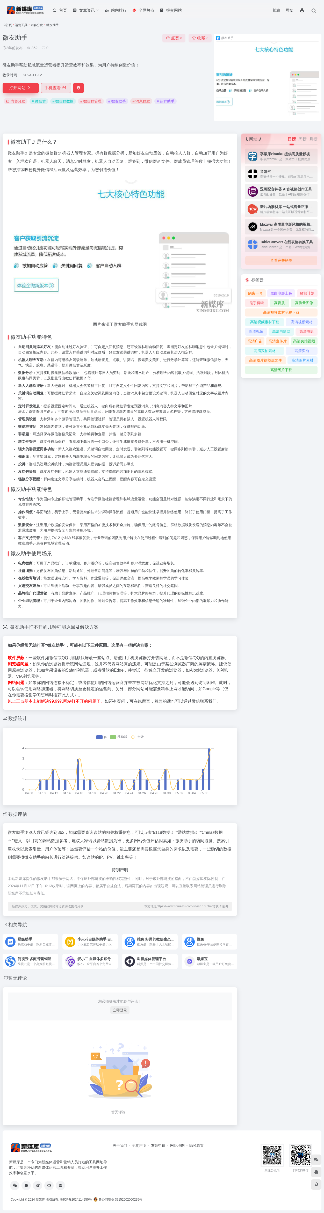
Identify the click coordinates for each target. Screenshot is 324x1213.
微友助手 (21, 142)
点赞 (174, 38)
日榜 (291, 139)
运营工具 (21, 25)
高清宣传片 (278, 341)
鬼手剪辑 (256, 303)
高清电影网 (281, 331)
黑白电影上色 (281, 293)
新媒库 (40, 1199)
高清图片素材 (302, 360)
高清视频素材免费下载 (281, 312)
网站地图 (177, 1145)
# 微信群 (39, 101)
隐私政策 (196, 1145)
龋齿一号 (255, 293)
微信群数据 (67, 373)
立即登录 (120, 1010)
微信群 (51, 153)
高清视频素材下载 (264, 322)
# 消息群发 (141, 101)
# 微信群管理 (91, 101)
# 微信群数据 (63, 101)
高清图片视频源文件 (265, 360)
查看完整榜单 (281, 260)
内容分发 (37, 25)
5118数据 (161, 832)
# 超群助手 (165, 101)
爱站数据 (186, 832)
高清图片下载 (281, 370)
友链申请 (158, 1145)
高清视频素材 (302, 322)
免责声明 (139, 1145)
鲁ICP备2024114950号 (76, 1199)
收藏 (200, 38)
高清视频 (256, 331)
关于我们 (120, 1145)
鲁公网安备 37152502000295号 (118, 1199)
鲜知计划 (307, 293)
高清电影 (306, 331)
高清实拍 (301, 351)
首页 (9, 25)
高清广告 (255, 341)
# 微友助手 (117, 101)
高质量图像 (304, 303)
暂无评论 (17, 978)
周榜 (302, 139)
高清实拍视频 (304, 341)
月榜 (313, 139)
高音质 (279, 303)
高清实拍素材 (265, 351)
